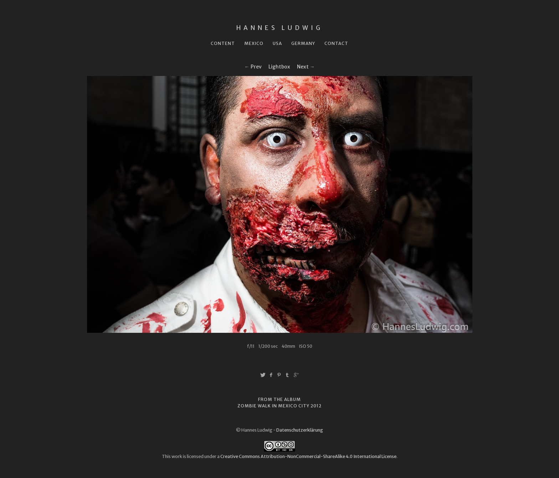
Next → (306, 66)
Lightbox (279, 66)
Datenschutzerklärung (299, 430)
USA (277, 43)
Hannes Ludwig (279, 28)
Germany (303, 43)
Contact (336, 43)
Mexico (253, 43)
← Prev (253, 66)
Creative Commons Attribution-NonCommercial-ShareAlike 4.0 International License (308, 456)
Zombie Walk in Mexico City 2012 (279, 405)
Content (223, 43)
